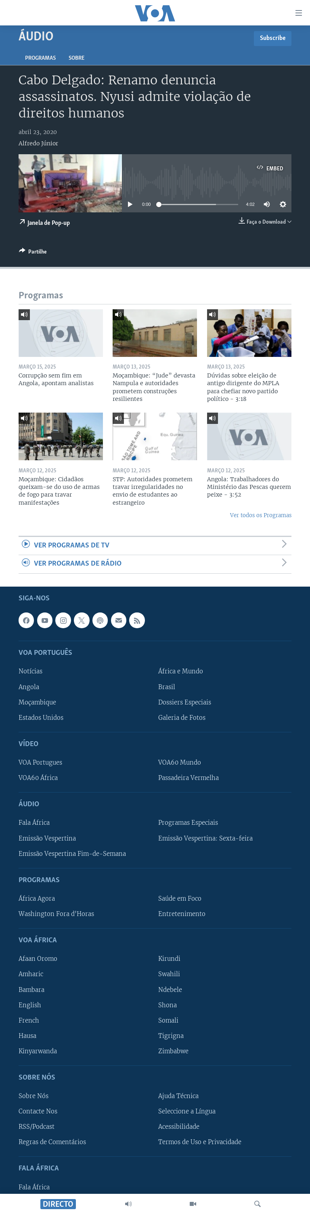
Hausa (27, 1035)
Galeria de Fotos (181, 717)
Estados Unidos (41, 717)
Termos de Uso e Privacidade (199, 1142)
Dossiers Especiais (184, 702)
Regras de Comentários (52, 1142)
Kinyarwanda (38, 1051)
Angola (29, 686)
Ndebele (170, 989)
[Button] (33, 253)
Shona (167, 1005)
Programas (40, 58)
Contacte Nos (38, 1111)
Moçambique (37, 702)
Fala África (34, 822)
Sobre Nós (33, 1096)
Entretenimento (181, 914)
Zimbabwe (173, 1051)
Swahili (169, 974)
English (30, 1005)
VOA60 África (38, 778)
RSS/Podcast (36, 1126)
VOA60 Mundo (179, 762)
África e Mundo (180, 671)
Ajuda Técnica (178, 1096)
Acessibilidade (178, 1126)
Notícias (30, 671)
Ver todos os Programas (260, 515)
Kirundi (169, 958)
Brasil (166, 686)
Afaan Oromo (38, 958)
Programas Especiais (188, 822)
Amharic (31, 974)
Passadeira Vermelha (188, 778)
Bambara (31, 989)
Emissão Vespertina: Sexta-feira (205, 838)
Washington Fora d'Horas (56, 914)
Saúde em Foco (179, 898)
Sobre (76, 58)
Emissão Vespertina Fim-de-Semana (72, 853)
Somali (168, 1020)
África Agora (37, 898)
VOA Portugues (40, 762)
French (29, 1020)
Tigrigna (171, 1035)
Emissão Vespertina (47, 838)
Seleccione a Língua (187, 1111)
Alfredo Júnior (38, 143)
